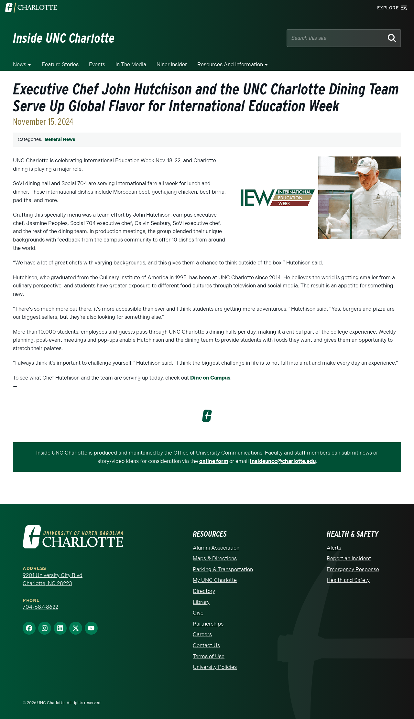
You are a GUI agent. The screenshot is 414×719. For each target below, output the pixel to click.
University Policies (215, 667)
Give (198, 613)
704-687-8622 (40, 607)
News (19, 64)
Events (97, 64)
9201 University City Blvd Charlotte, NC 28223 (52, 579)
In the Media (130, 64)
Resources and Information (230, 64)
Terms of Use (208, 656)
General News (60, 139)
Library (201, 602)
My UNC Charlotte (215, 580)
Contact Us (206, 645)
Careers (202, 634)
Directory (204, 591)
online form (213, 461)
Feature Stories (60, 64)
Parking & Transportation (223, 569)
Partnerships (208, 624)
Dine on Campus (210, 378)
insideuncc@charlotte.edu (283, 461)
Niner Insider (172, 64)
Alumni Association (216, 548)
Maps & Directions (215, 558)
